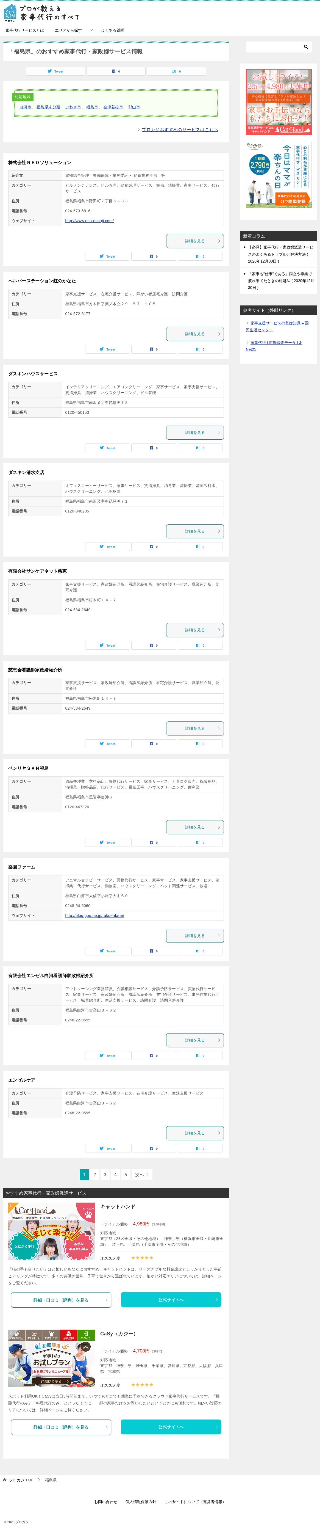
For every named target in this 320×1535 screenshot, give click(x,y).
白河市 (25, 107)
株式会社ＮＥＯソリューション (39, 162)
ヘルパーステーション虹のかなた (42, 281)
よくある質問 (112, 30)
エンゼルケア (21, 1080)
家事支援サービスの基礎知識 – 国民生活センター (277, 326)
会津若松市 (113, 107)
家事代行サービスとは (24, 30)
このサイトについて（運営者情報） (195, 1502)
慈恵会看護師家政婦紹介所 (35, 670)
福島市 (92, 107)
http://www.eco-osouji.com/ (89, 221)
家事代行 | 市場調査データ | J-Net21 (274, 346)
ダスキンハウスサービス (33, 373)
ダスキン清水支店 (26, 472)
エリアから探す (68, 30)
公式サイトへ (188, 1299)
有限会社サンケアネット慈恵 (37, 571)
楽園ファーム (21, 867)
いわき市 (73, 107)
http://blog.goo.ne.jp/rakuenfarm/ (94, 915)
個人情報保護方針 (141, 1502)
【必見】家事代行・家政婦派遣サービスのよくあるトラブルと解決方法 (280, 254)
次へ (139, 1174)
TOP (21, 1480)
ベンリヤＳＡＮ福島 (28, 768)
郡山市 (134, 107)
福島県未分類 (48, 107)
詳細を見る (203, 241)
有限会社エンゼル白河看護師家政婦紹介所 (51, 975)
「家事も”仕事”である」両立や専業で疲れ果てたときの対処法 (281, 281)
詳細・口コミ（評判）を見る (71, 1300)
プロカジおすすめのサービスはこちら (180, 129)
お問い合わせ (105, 1502)
